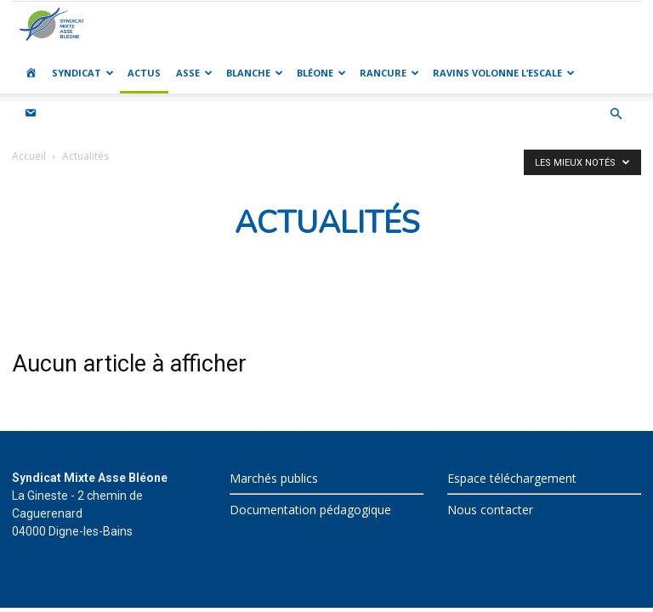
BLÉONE (321, 72)
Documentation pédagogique (310, 510)
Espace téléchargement (511, 478)
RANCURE (389, 72)
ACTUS (144, 72)
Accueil (29, 156)
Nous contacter (490, 510)
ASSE (194, 72)
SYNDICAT (83, 72)
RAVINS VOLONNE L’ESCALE (504, 72)
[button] (615, 114)
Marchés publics (274, 478)
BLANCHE (254, 72)
